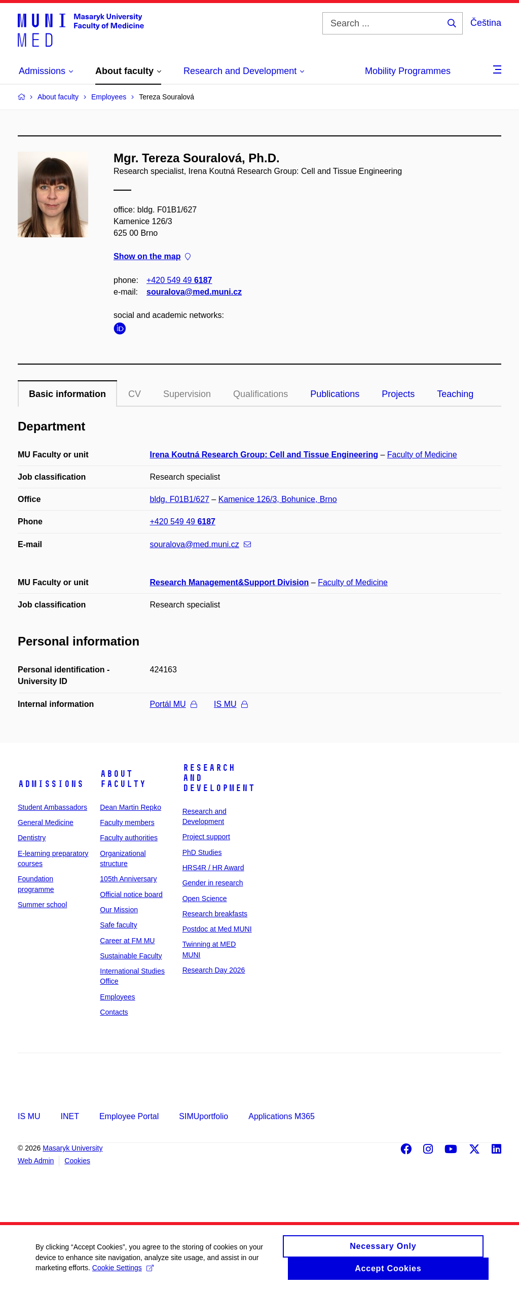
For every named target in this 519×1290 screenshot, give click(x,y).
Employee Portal (129, 1116)
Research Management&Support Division (229, 582)
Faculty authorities (129, 838)
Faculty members (127, 822)
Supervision (187, 394)
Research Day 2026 (213, 970)
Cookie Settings (123, 1273)
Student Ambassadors (52, 807)
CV (134, 394)
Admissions (51, 784)
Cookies (77, 1161)
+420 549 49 (179, 280)
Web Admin (36, 1161)
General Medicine (45, 822)
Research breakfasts (214, 914)
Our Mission (119, 910)
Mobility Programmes (408, 71)
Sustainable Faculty (131, 956)
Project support (206, 837)
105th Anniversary (128, 879)
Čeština (485, 23)
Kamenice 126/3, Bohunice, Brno (277, 499)
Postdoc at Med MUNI (217, 929)
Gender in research (212, 883)
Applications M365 (281, 1116)
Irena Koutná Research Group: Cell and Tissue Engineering (264, 454)
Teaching (455, 394)
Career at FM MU (127, 941)
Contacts (114, 1012)
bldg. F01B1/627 (179, 499)
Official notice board (131, 894)
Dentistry (32, 838)
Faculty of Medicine (422, 454)
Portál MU (173, 704)
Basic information (67, 394)
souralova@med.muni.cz (194, 292)
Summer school (42, 905)
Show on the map (152, 257)
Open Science (204, 898)
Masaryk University (72, 1148)
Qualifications (260, 394)
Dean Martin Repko (130, 807)
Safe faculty (118, 925)
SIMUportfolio (203, 1116)
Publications (334, 394)
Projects (398, 394)
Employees (117, 997)
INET (69, 1116)
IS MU (230, 704)
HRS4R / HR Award (213, 868)
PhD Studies (202, 852)
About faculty (123, 779)
